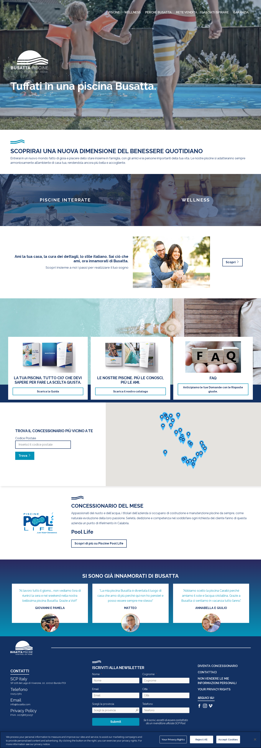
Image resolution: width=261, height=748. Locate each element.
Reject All (201, 739)
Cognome (148, 674)
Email (95, 689)
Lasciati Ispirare (215, 12)
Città (144, 689)
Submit (115, 721)
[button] (201, 454)
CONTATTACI (207, 672)
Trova (25, 455)
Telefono (147, 703)
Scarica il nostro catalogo (130, 391)
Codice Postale (25, 438)
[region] (130, 739)
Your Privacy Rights (214, 689)
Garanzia (241, 12)
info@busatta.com (20, 704)
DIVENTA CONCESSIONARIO (218, 666)
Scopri (232, 262)
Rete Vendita (186, 12)
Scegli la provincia (103, 703)
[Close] (255, 739)
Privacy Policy (23, 710)
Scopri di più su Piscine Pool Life (99, 543)
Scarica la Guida (48, 391)
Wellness (132, 12)
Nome (96, 674)
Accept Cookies (228, 739)
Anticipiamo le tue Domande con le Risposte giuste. (213, 389)
